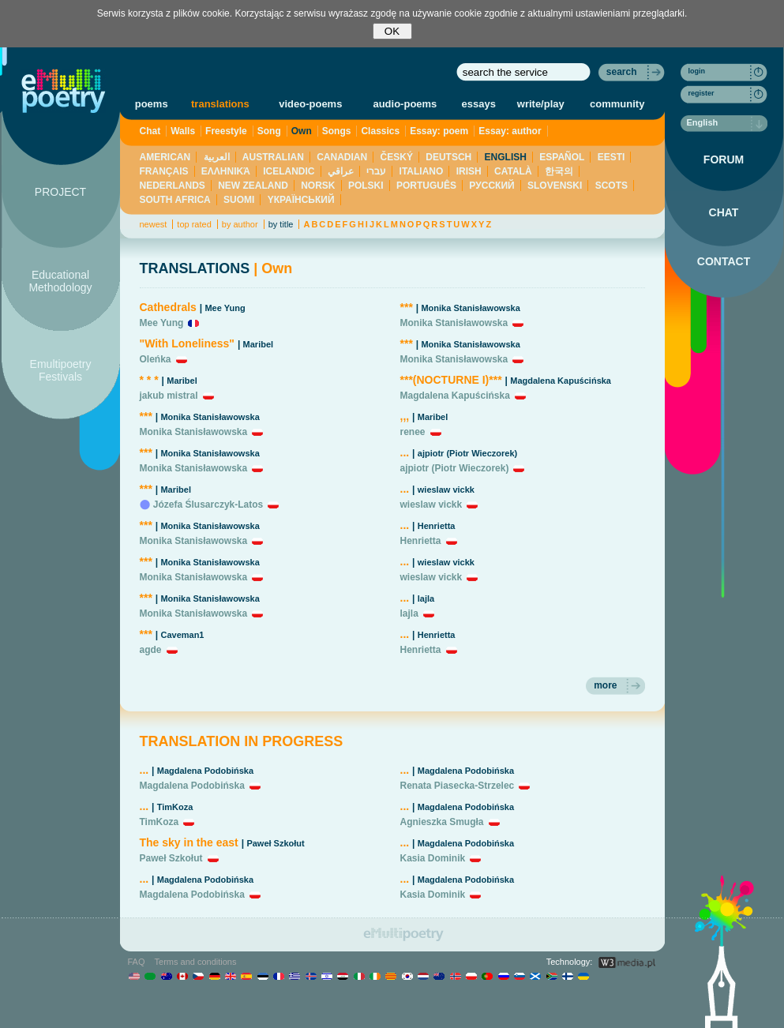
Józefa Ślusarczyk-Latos (208, 504)
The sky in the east (189, 842)
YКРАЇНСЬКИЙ (301, 199)
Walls (183, 131)
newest (153, 224)
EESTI (611, 157)
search (621, 71)
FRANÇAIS (164, 171)
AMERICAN (165, 157)
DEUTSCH (448, 157)
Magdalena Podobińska (205, 770)
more (605, 685)
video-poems (310, 104)
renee (413, 431)
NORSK (318, 185)
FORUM (723, 159)
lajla (426, 598)
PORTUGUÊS (426, 185)
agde (151, 649)
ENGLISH (506, 157)
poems (151, 104)
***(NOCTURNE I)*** (451, 379)
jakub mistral (169, 395)
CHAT (724, 212)
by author (240, 224)
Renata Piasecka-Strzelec (457, 785)
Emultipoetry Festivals (61, 370)
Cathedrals (168, 307)
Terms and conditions (196, 961)
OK (392, 31)
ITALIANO (422, 171)
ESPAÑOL (561, 157)
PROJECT (60, 192)
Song (269, 131)
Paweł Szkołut (275, 843)
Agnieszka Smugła (442, 821)
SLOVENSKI (554, 185)
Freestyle (226, 131)
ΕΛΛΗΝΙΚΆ (225, 171)
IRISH (469, 171)
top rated (194, 224)
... (405, 452)
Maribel (258, 344)
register (701, 93)
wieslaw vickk (446, 489)
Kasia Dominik (433, 858)
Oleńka (155, 359)
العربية (217, 157)
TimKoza (175, 807)
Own (301, 131)
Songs (336, 131)
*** (146, 416)
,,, (405, 416)
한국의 (559, 171)
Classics (380, 131)
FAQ (136, 961)
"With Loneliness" (187, 343)
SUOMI (238, 199)
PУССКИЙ (491, 185)
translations (220, 104)
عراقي (341, 171)
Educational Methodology (60, 281)
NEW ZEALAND (253, 185)
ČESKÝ (397, 157)
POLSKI (366, 185)
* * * (149, 379)
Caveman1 (182, 635)
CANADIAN (342, 157)
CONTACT (723, 261)
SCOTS (611, 185)
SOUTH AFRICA (175, 199)
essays (479, 104)
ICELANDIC (288, 171)
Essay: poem (439, 131)
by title (281, 224)
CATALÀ (513, 171)
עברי (376, 171)
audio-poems (405, 104)
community (617, 104)
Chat (150, 131)
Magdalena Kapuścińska (560, 380)
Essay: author (509, 131)
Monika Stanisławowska (209, 417)
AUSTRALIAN (273, 157)
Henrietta (437, 526)
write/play (541, 104)
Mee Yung (224, 308)
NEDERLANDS (172, 185)
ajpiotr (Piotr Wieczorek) (467, 453)
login (697, 71)
